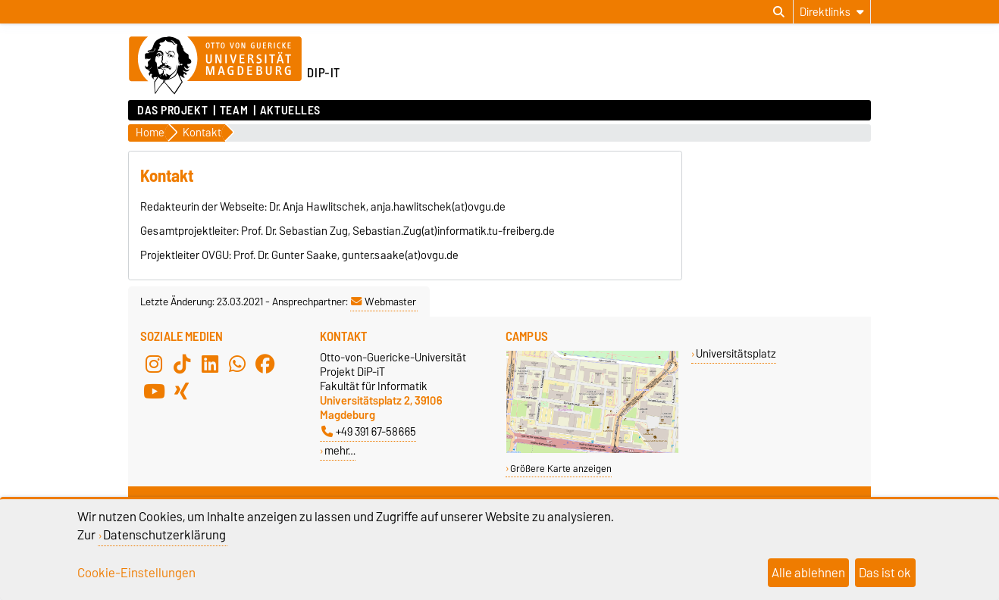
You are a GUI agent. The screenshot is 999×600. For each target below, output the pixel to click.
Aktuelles (290, 111)
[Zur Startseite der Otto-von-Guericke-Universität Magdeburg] (215, 66)
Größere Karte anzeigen (561, 469)
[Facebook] (265, 363)
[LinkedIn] (210, 363)
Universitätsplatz (736, 353)
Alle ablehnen (808, 572)
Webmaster (383, 301)
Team (234, 111)
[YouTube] (154, 391)
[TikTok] (182, 363)
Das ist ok (885, 572)
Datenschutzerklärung (164, 534)
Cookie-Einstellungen (136, 572)
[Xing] (182, 391)
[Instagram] (154, 363)
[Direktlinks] (832, 11)
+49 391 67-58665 (368, 431)
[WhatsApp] (237, 363)
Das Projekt (172, 111)
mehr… (339, 450)
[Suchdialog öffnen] (779, 12)
